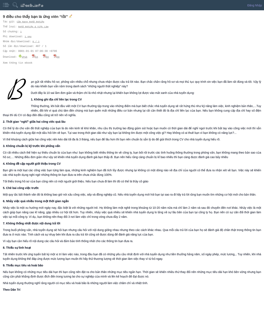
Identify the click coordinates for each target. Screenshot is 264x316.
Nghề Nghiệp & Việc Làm (34, 26)
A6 (56, 56)
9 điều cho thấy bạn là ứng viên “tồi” (36, 17)
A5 (46, 56)
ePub (23, 56)
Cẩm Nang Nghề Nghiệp (31, 21)
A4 (35, 56)
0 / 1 (35, 41)
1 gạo (28, 36)
